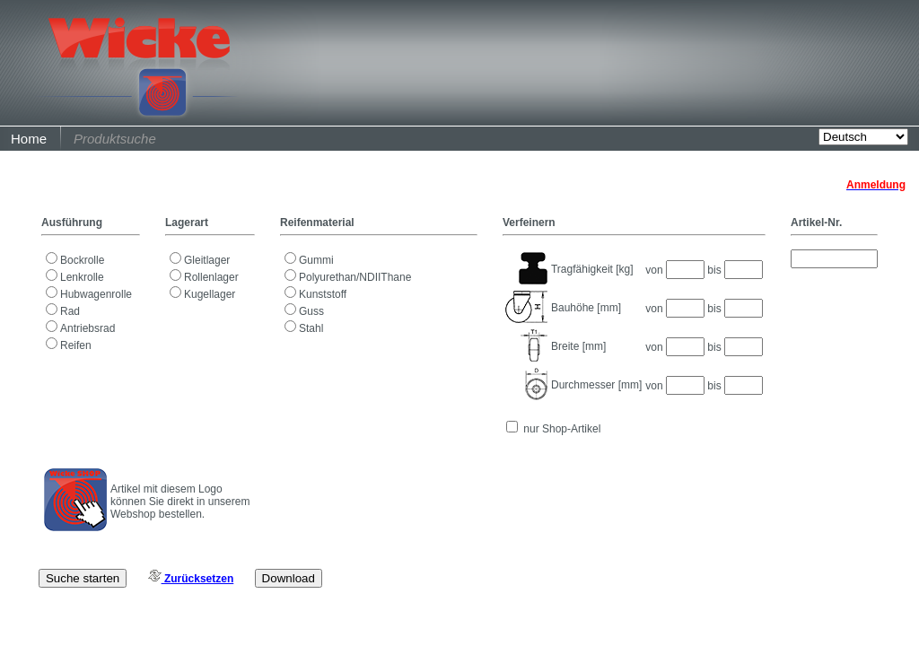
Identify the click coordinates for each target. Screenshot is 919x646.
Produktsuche (115, 138)
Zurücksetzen (191, 578)
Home (29, 138)
